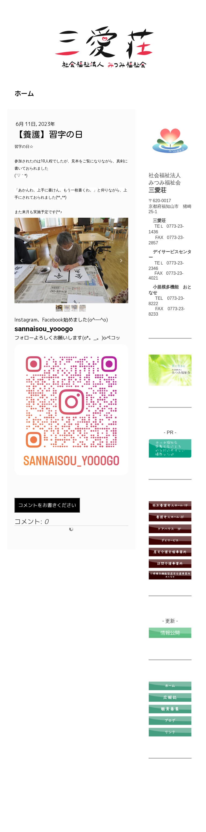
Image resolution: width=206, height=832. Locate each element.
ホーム (24, 93)
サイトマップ (25, 808)
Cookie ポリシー (82, 803)
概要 (18, 803)
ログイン (184, 814)
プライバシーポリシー (45, 803)
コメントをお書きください (47, 505)
